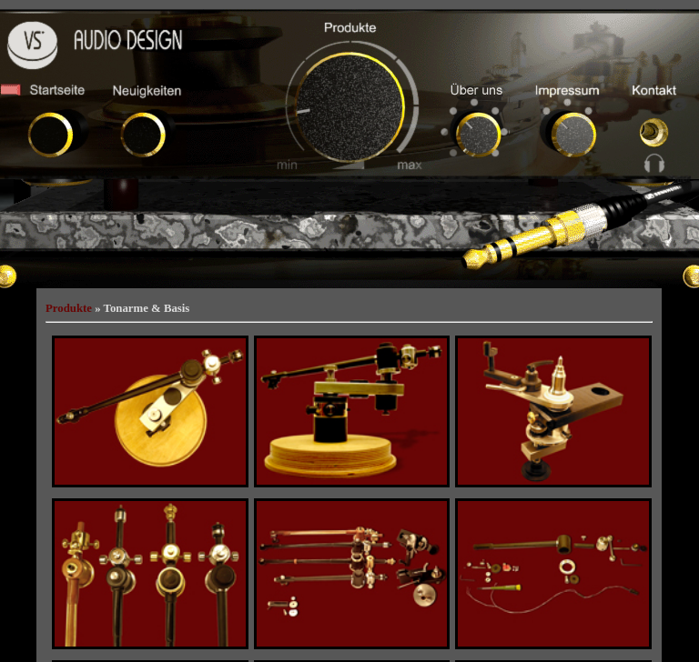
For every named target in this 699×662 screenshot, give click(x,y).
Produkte (69, 308)
